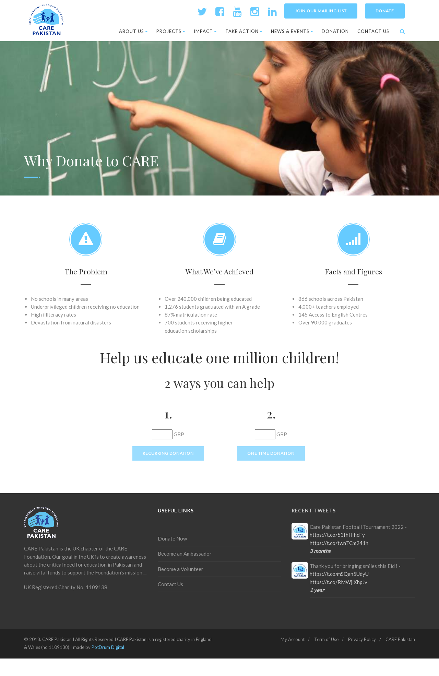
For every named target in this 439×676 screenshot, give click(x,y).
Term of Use (326, 639)
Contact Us (373, 31)
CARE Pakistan (400, 639)
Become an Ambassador (185, 553)
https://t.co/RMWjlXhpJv (338, 582)
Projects (170, 31)
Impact (205, 31)
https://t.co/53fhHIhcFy (337, 535)
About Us (133, 31)
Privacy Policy (362, 639)
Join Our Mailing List (321, 10)
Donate (385, 10)
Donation (335, 31)
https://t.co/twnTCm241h (339, 543)
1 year (317, 590)
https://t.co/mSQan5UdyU (339, 574)
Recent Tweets (314, 510)
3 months (320, 551)
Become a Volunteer (180, 569)
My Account (293, 639)
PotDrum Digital (108, 647)
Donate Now (172, 538)
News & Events (292, 31)
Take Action (243, 31)
